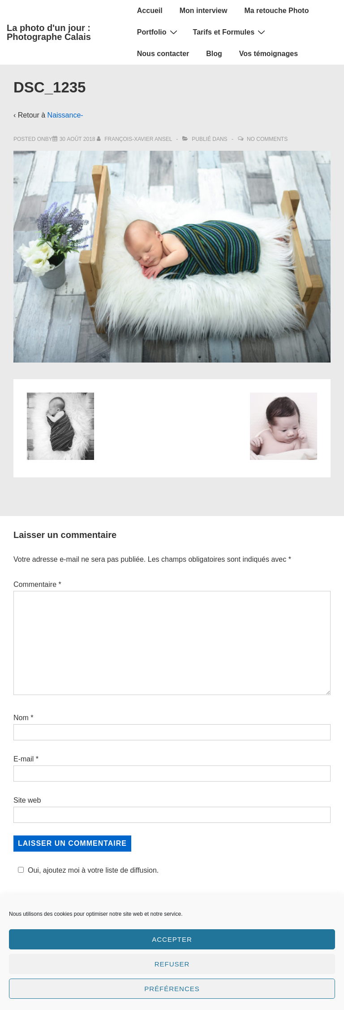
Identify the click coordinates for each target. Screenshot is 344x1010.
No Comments (267, 139)
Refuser (172, 964)
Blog (214, 53)
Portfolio (158, 32)
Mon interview (204, 10)
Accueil (150, 10)
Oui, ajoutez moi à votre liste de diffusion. (87, 870)
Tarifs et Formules (230, 32)
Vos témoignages (268, 53)
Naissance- (65, 115)
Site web (27, 800)
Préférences (172, 989)
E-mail (23, 759)
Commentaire (37, 584)
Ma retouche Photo (276, 10)
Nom (21, 717)
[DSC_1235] (77, 139)
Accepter (172, 939)
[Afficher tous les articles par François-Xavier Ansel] (135, 139)
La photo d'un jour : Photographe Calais (49, 32)
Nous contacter (163, 53)
